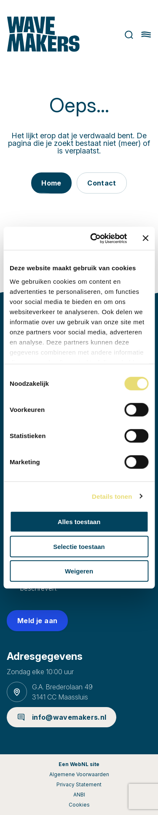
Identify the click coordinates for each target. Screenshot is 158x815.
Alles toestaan (79, 521)
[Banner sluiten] (145, 238)
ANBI (79, 794)
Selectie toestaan (79, 546)
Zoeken (129, 35)
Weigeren (79, 571)
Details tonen (112, 496)
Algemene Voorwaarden (79, 774)
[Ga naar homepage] (43, 34)
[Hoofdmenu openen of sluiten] (146, 34)
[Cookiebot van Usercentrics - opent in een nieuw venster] (94, 238)
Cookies (79, 805)
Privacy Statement (79, 784)
